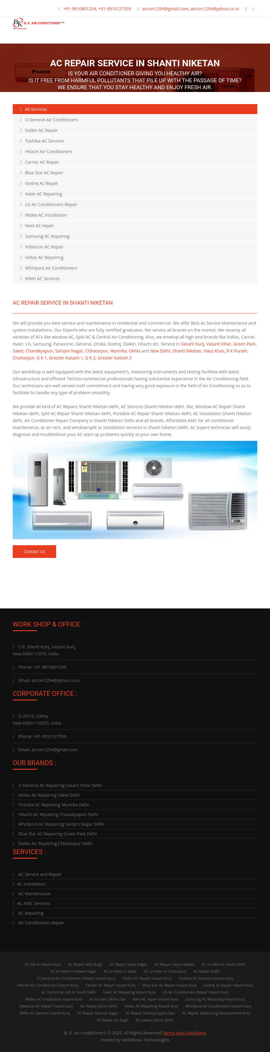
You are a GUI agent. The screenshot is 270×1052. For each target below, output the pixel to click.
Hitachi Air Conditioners (46, 151)
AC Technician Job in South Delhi (68, 992)
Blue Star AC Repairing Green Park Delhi (55, 833)
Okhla (134, 351)
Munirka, (119, 351)
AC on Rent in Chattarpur (165, 971)
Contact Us (34, 551)
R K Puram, (237, 351)
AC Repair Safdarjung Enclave (150, 1012)
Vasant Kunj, (193, 344)
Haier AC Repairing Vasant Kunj (129, 992)
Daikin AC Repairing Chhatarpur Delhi (52, 843)
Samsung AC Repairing (45, 236)
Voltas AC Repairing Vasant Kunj (151, 1005)
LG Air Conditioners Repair (48, 204)
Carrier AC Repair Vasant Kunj (110, 985)
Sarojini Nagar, (69, 351)
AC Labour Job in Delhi (154, 1019)
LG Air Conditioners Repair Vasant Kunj (196, 992)
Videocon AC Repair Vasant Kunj (46, 1005)
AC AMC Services (31, 903)
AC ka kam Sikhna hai (107, 998)
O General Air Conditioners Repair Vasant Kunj (76, 978)
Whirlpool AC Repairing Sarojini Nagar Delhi (58, 824)
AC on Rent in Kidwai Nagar (74, 971)
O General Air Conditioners (49, 120)
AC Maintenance (32, 893)
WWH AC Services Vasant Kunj (44, 1012)
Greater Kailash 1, (66, 358)
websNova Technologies (145, 1039)
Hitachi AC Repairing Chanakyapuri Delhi (55, 814)
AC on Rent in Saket (120, 971)
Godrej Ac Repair (39, 183)
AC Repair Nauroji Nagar (97, 1012)
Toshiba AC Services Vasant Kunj (205, 978)
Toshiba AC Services (42, 141)
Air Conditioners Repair (38, 922)
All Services (33, 109)
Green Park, (245, 344)
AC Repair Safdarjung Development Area (216, 1012)
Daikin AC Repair (39, 130)
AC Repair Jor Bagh (112, 1019)
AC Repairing (28, 913)
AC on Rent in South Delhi (223, 964)
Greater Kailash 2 (115, 358)
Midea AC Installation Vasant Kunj (53, 998)
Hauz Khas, (214, 351)
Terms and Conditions (184, 1032)
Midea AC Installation (43, 215)
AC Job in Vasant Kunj (43, 964)
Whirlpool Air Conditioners (48, 268)
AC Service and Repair (37, 874)
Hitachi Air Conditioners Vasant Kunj (47, 985)
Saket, (19, 351)
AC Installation (29, 883)
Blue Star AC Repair (41, 172)
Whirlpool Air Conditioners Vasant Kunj (218, 1005)
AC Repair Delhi (206, 971)
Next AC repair (37, 225)
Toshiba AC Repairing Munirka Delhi (51, 804)
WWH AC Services (40, 278)
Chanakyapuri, (40, 351)
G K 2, (91, 358)
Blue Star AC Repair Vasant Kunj (169, 985)
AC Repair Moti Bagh (85, 964)
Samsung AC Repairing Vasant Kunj (215, 998)
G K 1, (42, 358)
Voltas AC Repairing (42, 257)
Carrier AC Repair (39, 162)
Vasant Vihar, (219, 344)
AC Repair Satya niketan (175, 964)
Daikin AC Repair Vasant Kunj (147, 978)
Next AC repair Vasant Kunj (155, 998)
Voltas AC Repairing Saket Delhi (46, 795)
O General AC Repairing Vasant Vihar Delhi (57, 785)
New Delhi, (160, 351)
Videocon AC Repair (42, 247)
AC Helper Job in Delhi (98, 1005)
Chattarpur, (24, 358)
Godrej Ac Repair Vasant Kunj (228, 985)
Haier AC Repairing (41, 194)
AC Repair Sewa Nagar (128, 964)
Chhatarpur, (97, 351)
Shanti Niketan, (187, 351)
